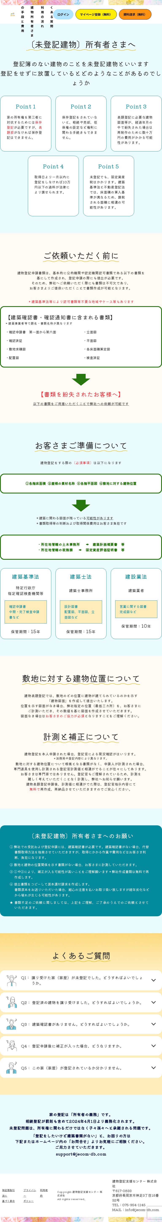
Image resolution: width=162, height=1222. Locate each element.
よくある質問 (51, 14)
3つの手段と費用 (22, 14)
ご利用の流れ (42, 14)
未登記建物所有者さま (32, 14)
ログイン (63, 14)
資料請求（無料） (135, 14)
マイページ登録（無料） (96, 14)
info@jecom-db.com (142, 1209)
